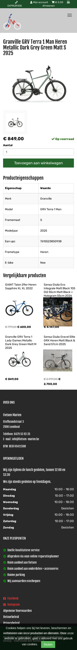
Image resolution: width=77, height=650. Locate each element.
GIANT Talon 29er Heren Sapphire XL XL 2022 (21, 286)
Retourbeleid (11, 617)
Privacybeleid (11, 623)
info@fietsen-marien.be (25, 439)
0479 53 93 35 (22, 434)
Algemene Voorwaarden (17, 611)
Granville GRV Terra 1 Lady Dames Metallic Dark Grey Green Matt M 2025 (21, 342)
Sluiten (48, 644)
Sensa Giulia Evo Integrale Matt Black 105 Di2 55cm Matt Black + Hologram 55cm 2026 (60, 290)
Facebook (10, 598)
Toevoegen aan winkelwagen (38, 163)
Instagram (11, 604)
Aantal (8, 145)
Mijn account (39, 2)
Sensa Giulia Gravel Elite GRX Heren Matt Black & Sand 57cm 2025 (60, 340)
